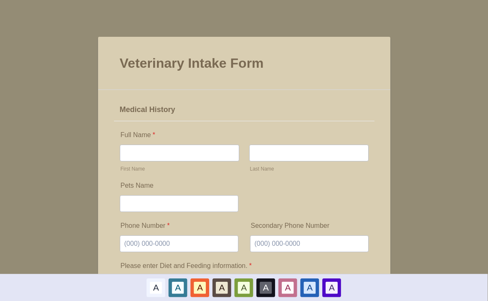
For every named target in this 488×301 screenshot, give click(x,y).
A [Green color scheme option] (244, 287)
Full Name (138, 134)
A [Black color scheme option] (266, 287)
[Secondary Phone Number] (309, 243)
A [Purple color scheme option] (332, 287)
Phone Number (145, 225)
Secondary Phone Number (290, 225)
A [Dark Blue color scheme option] (310, 287)
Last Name (262, 169)
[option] (156, 287)
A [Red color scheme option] (200, 287)
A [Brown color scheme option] (222, 287)
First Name (133, 169)
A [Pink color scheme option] (288, 287)
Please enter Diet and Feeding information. (186, 265)
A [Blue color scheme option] (178, 287)
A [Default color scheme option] (156, 287)
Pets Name (137, 185)
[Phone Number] (179, 243)
